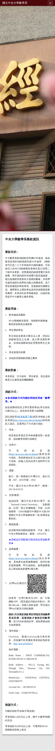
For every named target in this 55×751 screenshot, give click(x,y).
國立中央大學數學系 (14, 2)
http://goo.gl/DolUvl (23, 643)
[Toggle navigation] (50, 3)
